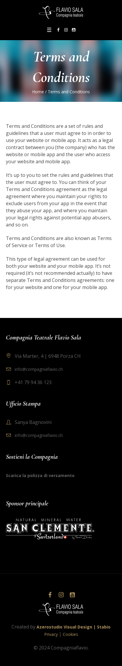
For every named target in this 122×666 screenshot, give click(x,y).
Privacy (51, 634)
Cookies (70, 634)
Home (38, 91)
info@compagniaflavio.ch (39, 369)
